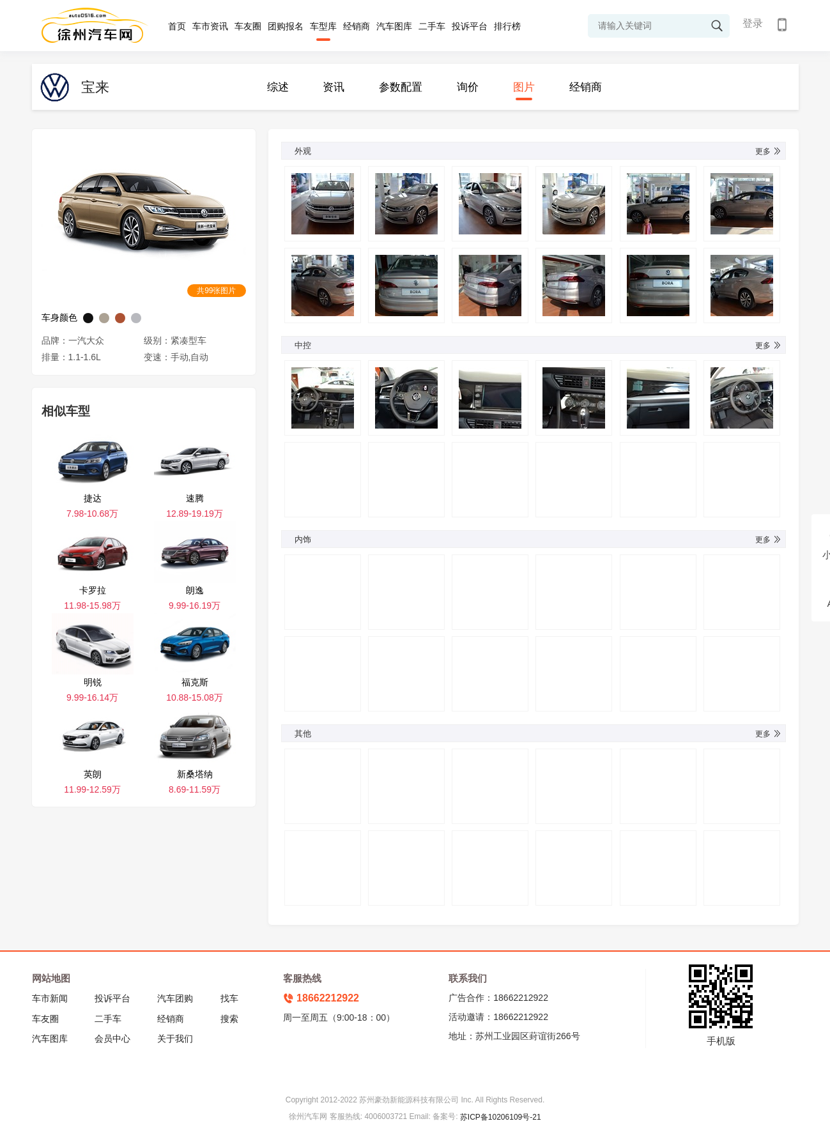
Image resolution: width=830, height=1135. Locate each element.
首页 (177, 26)
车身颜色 (59, 317)
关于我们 (175, 1038)
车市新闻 (50, 998)
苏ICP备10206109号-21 (500, 1117)
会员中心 (112, 1038)
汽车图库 (394, 26)
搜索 (229, 1019)
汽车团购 (175, 998)
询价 (468, 87)
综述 (278, 87)
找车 (229, 998)
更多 (768, 151)
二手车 (432, 26)
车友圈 (247, 26)
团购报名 (286, 26)
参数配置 (400, 87)
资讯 (333, 87)
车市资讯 (210, 26)
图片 (524, 87)
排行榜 (507, 26)
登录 (752, 23)
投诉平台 (470, 26)
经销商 (356, 26)
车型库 (323, 26)
